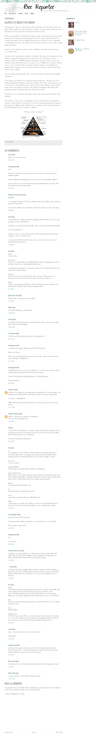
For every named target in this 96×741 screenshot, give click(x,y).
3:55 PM (11, 210)
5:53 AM (11, 639)
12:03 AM (11, 327)
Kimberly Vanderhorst (15, 195)
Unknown (11, 390)
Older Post (59, 732)
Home (34, 732)
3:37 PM (11, 188)
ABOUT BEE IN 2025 (12, 13)
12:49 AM (11, 339)
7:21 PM (11, 560)
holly (9, 217)
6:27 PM (11, 544)
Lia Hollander (12, 514)
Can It (77, 22)
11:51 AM (11, 407)
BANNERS (32, 13)
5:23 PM (11, 623)
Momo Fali (11, 673)
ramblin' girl (12, 645)
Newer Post (8, 732)
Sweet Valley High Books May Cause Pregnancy (81, 33)
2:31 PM (11, 528)
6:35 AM (11, 383)
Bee (9, 251)
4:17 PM (11, 289)
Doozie (10, 319)
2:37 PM (11, 655)
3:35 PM (11, 160)
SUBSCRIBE (20, 13)
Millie (10, 307)
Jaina (10, 154)
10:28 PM (11, 313)
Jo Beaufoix (12, 333)
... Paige (10, 567)
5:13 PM (11, 667)
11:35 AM (11, 679)
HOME (5, 13)
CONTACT (26, 13)
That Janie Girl (13, 295)
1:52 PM (11, 578)
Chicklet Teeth (79, 40)
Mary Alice (11, 661)
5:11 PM (11, 301)
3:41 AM (11, 361)
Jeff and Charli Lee (14, 551)
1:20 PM (11, 508)
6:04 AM (11, 421)
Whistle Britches (13, 414)
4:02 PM (11, 245)
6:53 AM (11, 441)
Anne (10, 629)
